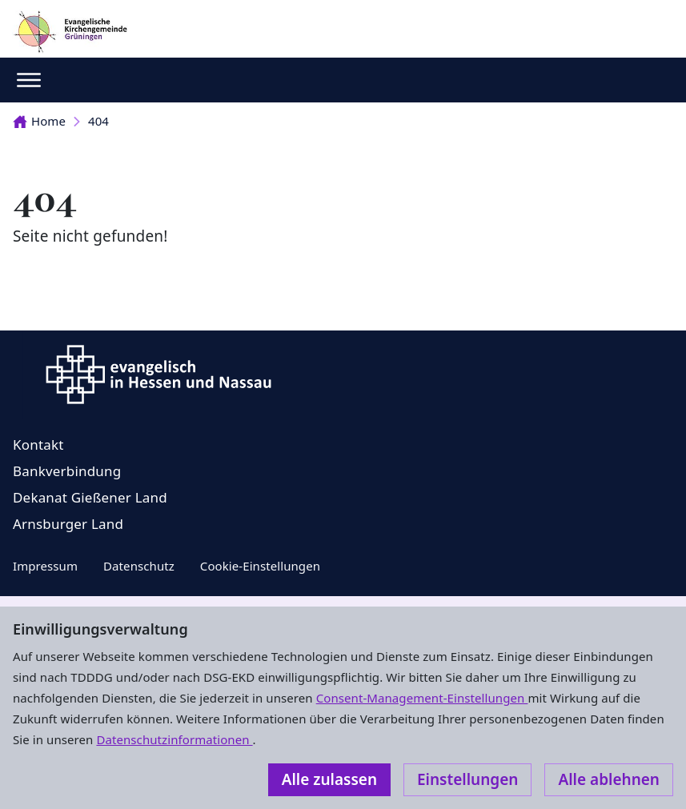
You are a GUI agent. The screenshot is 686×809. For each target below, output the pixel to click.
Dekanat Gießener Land (90, 497)
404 (98, 121)
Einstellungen (467, 779)
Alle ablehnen (609, 779)
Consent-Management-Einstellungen (422, 698)
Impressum (45, 566)
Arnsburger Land (68, 524)
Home (39, 121)
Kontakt (38, 444)
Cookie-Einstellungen (260, 566)
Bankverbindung (67, 471)
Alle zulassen (329, 779)
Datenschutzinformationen (174, 739)
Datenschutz (139, 566)
